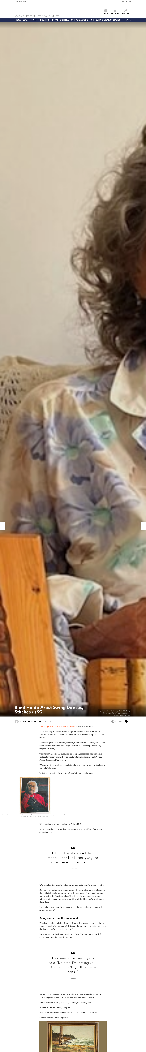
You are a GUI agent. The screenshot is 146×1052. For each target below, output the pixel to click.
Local (25, 21)
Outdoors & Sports (79, 21)
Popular (115, 12)
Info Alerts (44, 21)
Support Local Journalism (108, 21)
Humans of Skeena (60, 21)
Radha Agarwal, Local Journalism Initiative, (58, 727)
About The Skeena (20, 1)
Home (18, 21)
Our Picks (125, 12)
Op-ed (33, 21)
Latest (106, 12)
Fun (92, 21)
